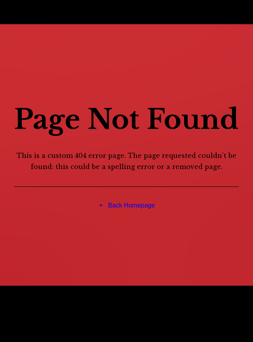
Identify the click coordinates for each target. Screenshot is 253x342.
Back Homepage (126, 205)
